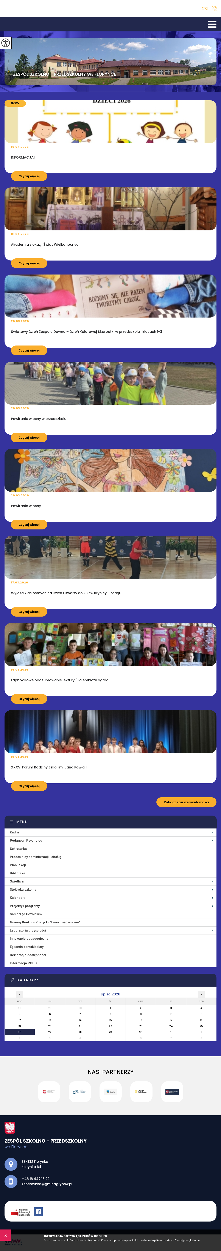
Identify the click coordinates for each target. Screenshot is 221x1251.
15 (110, 1020)
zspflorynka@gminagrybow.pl (204, 8)
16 (141, 1020)
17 (171, 1020)
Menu (22, 822)
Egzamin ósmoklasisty (27, 947)
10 (171, 1014)
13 (50, 1020)
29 (110, 1032)
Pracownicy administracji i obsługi (36, 857)
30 (140, 1032)
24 (171, 1026)
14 (80, 1020)
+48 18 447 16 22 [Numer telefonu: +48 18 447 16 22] (35, 1179)
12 (20, 1020)
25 (201, 1026)
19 (19, 1026)
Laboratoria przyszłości (28, 930)
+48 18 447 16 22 (214, 8)
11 (201, 1014)
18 (201, 1020)
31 (171, 1032)
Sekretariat (18, 849)
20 (49, 1026)
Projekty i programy (25, 906)
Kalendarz (17, 898)
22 (110, 1026)
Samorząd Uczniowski (26, 914)
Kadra (14, 832)
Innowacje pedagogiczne (29, 939)
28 (80, 1032)
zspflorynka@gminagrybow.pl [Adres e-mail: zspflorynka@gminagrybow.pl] (47, 1184)
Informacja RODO (23, 963)
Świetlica (17, 881)
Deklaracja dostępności (28, 955)
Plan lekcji (18, 865)
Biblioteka (17, 873)
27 (49, 1032)
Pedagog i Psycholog (26, 840)
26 (19, 1032)
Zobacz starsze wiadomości (186, 802)
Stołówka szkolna (23, 890)
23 (140, 1026)
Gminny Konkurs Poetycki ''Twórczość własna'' (45, 922)
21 (80, 1026)
